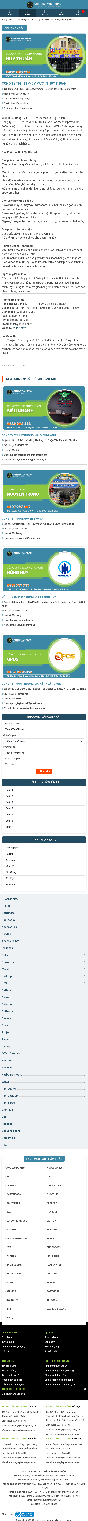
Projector (53, 1256)
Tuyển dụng (8, 1342)
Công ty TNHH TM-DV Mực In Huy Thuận (55, 19)
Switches (11, 1300)
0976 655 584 (73, 1491)
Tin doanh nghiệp (11, 1375)
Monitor (51, 1229)
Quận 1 (9, 790)
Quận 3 (9, 802)
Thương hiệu (51, 1337)
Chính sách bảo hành (56, 1375)
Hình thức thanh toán (56, 1366)
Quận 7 (9, 826)
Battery (11, 1176)
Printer (10, 1256)
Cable (50, 1176)
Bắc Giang (11, 872)
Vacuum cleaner (57, 1309)
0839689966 (21, 693)
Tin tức (44, 13)
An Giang (10, 860)
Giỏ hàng (79, 13)
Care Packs (53, 1185)
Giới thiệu (7, 1337)
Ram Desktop (13, 1265)
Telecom (52, 1300)
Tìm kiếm (44, 771)
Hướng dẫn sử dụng (12, 1379)
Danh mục (9, 13)
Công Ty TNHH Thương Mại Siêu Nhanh (29, 435)
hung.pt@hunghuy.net (22, 620)
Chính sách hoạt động (13, 1346)
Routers (51, 1273)
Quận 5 (9, 814)
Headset (51, 1212)
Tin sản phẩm (9, 1366)
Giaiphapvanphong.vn (13, 1394)
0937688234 (22, 93)
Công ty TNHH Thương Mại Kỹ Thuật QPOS (31, 683)
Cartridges (13, 1194)
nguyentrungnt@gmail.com (25, 538)
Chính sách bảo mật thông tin (60, 1384)
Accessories (54, 1167)
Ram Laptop (54, 1265)
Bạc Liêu (10, 884)
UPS (8, 1309)
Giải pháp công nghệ (13, 1384)
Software (52, 1291)
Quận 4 (9, 808)
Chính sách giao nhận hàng (59, 1370)
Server (51, 1282)
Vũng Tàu (10, 866)
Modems (10, 1229)
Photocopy (53, 1247)
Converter (12, 1203)
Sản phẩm (50, 1342)
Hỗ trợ (61, 13)
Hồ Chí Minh (12, 847)
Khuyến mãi (51, 1351)
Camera (10, 1185)
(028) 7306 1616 (36, 1491)
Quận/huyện (9, 735)
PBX (8, 1247)
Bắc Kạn (10, 878)
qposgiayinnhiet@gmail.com (26, 703)
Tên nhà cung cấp (12, 758)
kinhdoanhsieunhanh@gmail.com (28, 454)
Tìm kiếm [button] (28, 13)
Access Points (15, 1167)
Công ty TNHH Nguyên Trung (22, 518)
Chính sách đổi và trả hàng (59, 1379)
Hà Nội (9, 853)
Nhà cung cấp (23, 19)
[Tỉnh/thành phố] (44, 729)
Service (10, 1291)
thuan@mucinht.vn (20, 103)
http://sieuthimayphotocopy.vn (30, 459)
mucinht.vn (19, 328)
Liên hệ (5, 1351)
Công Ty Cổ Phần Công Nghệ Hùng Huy (29, 596)
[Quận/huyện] (44, 741)
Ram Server (13, 1273)
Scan (9, 1282)
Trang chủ (7, 19)
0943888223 (21, 445)
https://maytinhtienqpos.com (29, 708)
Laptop (51, 1220)
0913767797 (21, 610)
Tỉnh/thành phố (11, 723)
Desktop (51, 1203)
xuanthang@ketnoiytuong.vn (22, 1425)
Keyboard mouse (16, 1220)
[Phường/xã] (44, 753)
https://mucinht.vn (23, 108)
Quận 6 (9, 820)
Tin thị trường (9, 1370)
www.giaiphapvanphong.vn (23, 1430)
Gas (8, 1212)
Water (9, 1318)
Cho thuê (52, 1194)
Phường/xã (9, 747)
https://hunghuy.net (24, 624)
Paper (50, 1238)
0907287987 (21, 528)
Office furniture (16, 1238)
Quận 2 (9, 796)
